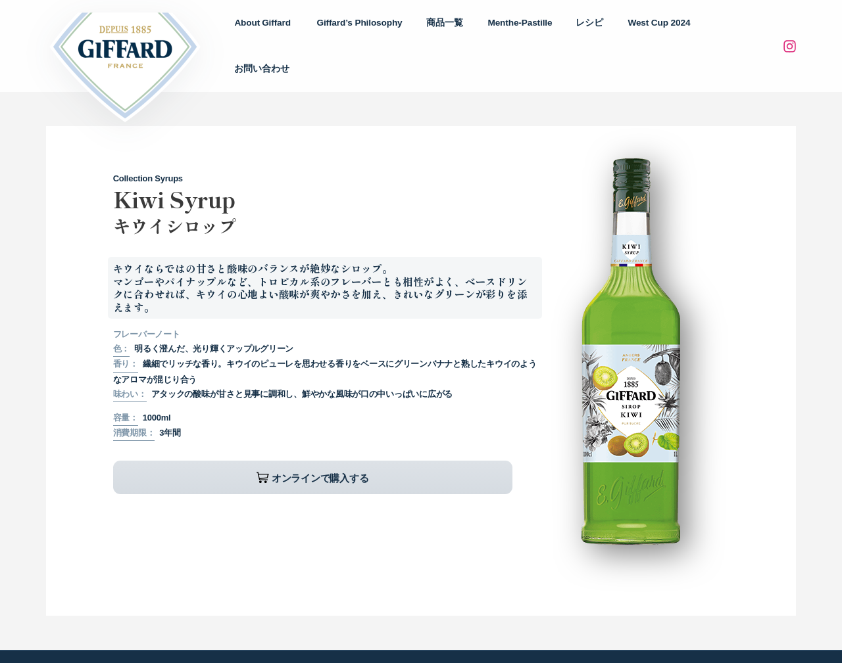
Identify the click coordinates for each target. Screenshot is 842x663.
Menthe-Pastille (540, 33)
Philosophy (392, 34)
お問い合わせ (743, 33)
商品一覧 (471, 33)
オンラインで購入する (212, 453)
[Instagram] (789, 34)
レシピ (604, 33)
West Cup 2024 (666, 33)
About (302, 34)
